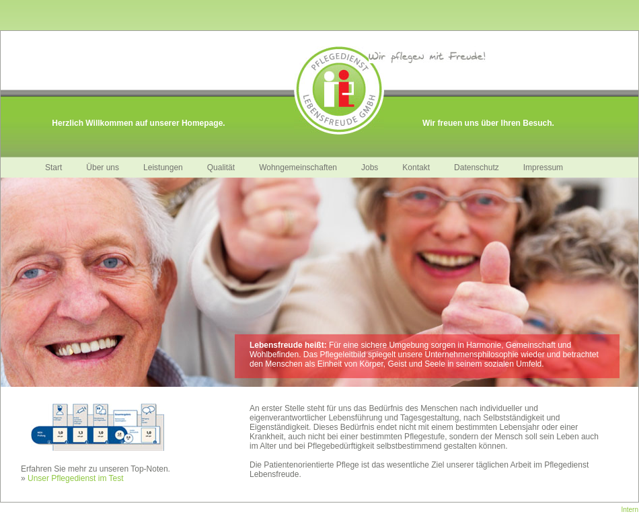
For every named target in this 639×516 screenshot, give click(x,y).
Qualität (221, 167)
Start (53, 167)
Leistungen (163, 167)
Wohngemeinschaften (298, 167)
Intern (629, 509)
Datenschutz (476, 167)
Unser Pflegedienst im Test (76, 478)
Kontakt (416, 167)
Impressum (543, 167)
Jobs (369, 167)
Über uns (102, 167)
